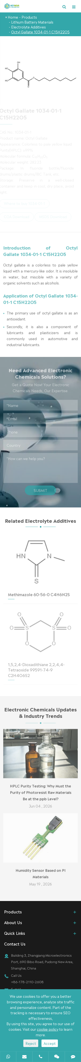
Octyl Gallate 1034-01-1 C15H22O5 (40, 31)
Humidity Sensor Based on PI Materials (40, 872)
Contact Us (14, 943)
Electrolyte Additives (28, 26)
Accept (50, 1043)
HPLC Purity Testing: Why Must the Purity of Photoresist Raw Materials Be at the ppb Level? (40, 791)
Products (29, 16)
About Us (13, 922)
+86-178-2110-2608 (27, 981)
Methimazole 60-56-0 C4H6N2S (39, 592)
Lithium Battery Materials (32, 21)
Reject (30, 1043)
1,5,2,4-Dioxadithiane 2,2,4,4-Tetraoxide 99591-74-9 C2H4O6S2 (36, 668)
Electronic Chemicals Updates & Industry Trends (40, 713)
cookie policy (47, 1029)
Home (13, 16)
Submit (40, 488)
